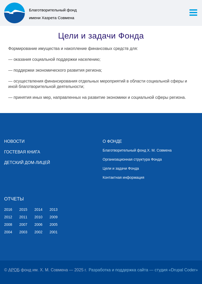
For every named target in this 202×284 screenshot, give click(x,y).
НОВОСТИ (14, 141)
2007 (23, 224)
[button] (193, 12)
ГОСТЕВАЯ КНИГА (22, 152)
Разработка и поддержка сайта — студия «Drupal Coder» (143, 270)
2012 (8, 217)
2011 (23, 217)
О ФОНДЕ (112, 141)
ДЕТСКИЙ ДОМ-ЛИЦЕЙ (27, 162)
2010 (38, 217)
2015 (23, 209)
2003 (23, 232)
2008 (8, 224)
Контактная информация (123, 177)
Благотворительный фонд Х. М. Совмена (137, 150)
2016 (8, 209)
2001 (54, 232)
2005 (54, 224)
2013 (54, 209)
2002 (38, 232)
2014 (38, 209)
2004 (8, 232)
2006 (38, 224)
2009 (54, 217)
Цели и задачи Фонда (121, 168)
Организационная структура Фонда (132, 159)
